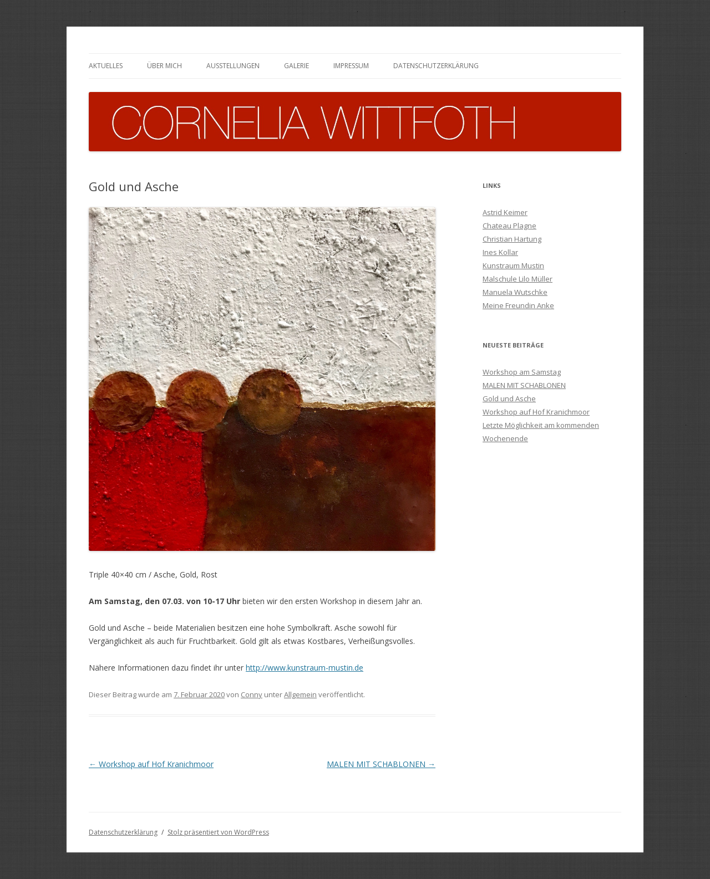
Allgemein (300, 694)
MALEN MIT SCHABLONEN (381, 764)
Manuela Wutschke (515, 292)
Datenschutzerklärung (436, 65)
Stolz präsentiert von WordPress (218, 832)
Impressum (351, 65)
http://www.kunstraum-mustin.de (304, 667)
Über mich (164, 65)
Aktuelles (106, 65)
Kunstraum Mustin (513, 265)
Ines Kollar (500, 252)
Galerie (296, 65)
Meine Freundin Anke (518, 305)
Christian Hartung (512, 239)
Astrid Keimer (505, 212)
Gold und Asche (509, 398)
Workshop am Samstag (522, 372)
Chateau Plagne (509, 226)
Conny (251, 694)
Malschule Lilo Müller (517, 279)
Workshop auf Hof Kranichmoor (151, 764)
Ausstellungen (233, 65)
